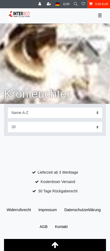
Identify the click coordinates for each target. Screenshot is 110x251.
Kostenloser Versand (58, 182)
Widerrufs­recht (19, 210)
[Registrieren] (49, 4)
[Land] (57, 4)
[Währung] (66, 4)
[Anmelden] (40, 4)
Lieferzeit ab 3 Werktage (58, 172)
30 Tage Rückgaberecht (58, 191)
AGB (44, 227)
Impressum (47, 210)
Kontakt (61, 227)
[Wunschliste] (83, 4)
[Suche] (76, 4)
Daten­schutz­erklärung (82, 210)
